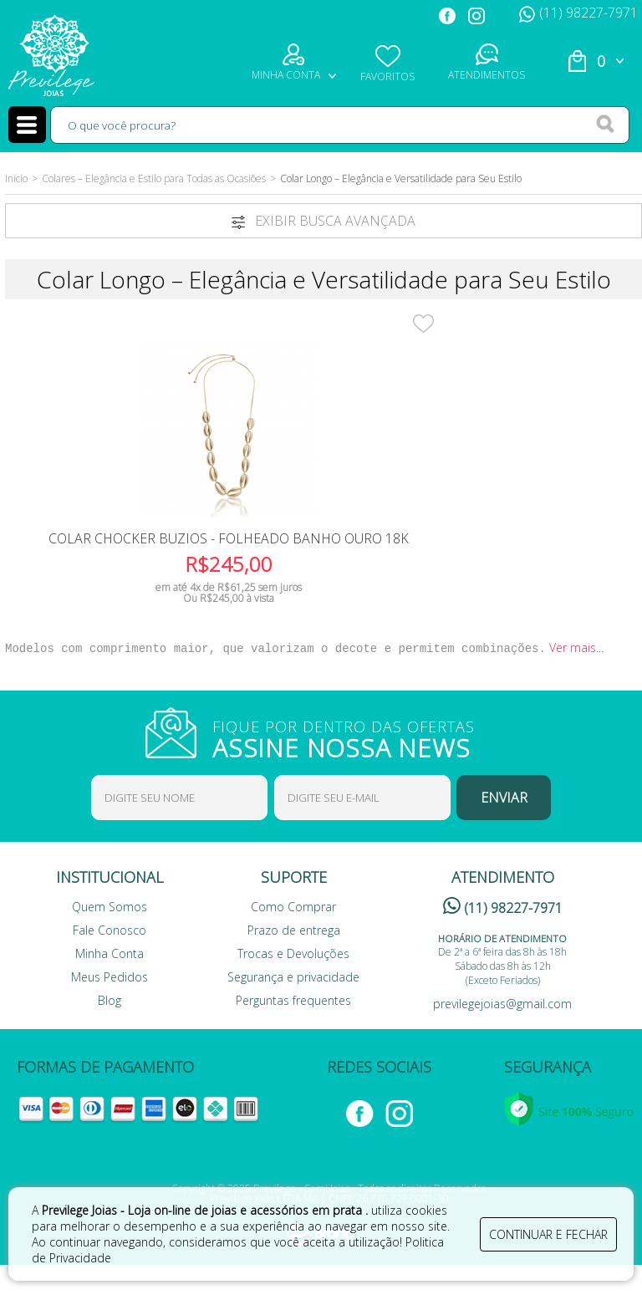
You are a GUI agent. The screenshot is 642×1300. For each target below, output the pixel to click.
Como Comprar (293, 942)
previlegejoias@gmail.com (502, 1039)
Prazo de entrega (293, 965)
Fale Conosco (109, 965)
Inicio (16, 178)
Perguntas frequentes (293, 1035)
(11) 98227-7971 (578, 12)
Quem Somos (109, 942)
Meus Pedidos (109, 1012)
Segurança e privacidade (293, 1012)
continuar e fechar (548, 1231)
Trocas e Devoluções (293, 989)
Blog (109, 1035)
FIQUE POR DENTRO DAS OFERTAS (354, 772)
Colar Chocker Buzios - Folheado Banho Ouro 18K (116, 560)
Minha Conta (109, 989)
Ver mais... (576, 683)
